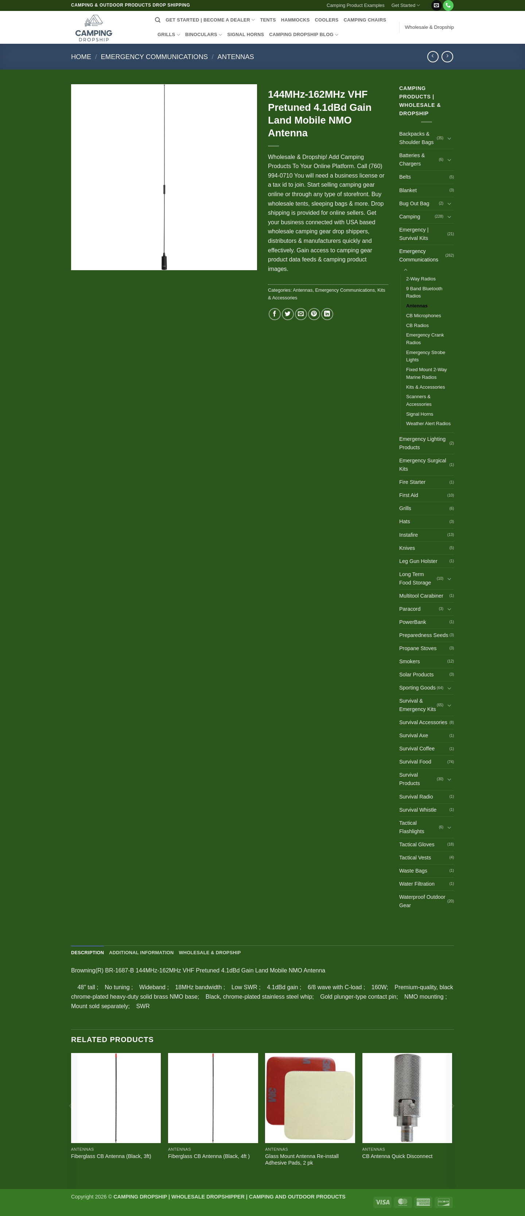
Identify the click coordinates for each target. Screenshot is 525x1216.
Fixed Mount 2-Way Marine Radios (426, 373)
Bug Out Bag (414, 203)
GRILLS (169, 34)
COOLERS (327, 20)
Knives (407, 548)
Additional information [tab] (141, 952)
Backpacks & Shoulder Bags (416, 138)
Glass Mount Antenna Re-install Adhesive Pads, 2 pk (302, 1159)
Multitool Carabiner (421, 596)
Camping (409, 216)
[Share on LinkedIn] (327, 314)
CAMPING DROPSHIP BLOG (303, 34)
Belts (405, 177)
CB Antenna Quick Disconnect (397, 1156)
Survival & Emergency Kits (417, 705)
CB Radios (417, 325)
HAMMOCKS (295, 20)
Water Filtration (417, 884)
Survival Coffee (417, 748)
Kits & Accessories (425, 387)
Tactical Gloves (417, 844)
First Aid (408, 495)
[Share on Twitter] (288, 314)
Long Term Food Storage (415, 578)
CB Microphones (423, 315)
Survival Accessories (423, 722)
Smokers (409, 661)
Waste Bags (413, 871)
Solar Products (416, 674)
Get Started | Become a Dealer (210, 19)
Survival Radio (416, 797)
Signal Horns (419, 414)
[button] (427, 2)
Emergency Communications (154, 57)
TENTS (268, 20)
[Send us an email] (436, 5)
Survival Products (409, 779)
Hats (404, 521)
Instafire (408, 535)
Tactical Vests (415, 857)
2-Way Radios (421, 278)
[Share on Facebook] (275, 314)
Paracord (409, 609)
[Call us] (448, 5)
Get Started (406, 5)
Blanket (408, 190)
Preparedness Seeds (423, 635)
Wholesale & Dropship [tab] (210, 952)
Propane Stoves (417, 648)
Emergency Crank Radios (425, 338)
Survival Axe (413, 735)
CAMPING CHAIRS (365, 20)
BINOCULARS (203, 34)
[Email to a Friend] (301, 314)
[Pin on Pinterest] (314, 314)
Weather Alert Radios (428, 423)
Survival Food (415, 762)
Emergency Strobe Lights (425, 356)
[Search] (157, 20)
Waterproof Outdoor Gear (422, 901)
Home (81, 57)
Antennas (236, 57)
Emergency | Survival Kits (414, 234)
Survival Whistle (417, 810)
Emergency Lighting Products (422, 443)
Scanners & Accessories (419, 400)
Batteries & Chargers (412, 159)
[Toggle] (449, 138)
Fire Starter (412, 482)
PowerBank (412, 622)
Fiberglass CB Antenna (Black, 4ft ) (209, 1156)
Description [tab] (87, 952)
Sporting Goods (417, 688)
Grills (405, 508)
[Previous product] (447, 56)
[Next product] (433, 56)
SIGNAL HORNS (245, 34)
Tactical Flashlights (411, 827)
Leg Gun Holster (418, 561)
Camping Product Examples (356, 5)
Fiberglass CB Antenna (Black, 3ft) (111, 1156)
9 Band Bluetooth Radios (424, 292)
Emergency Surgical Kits (422, 465)
